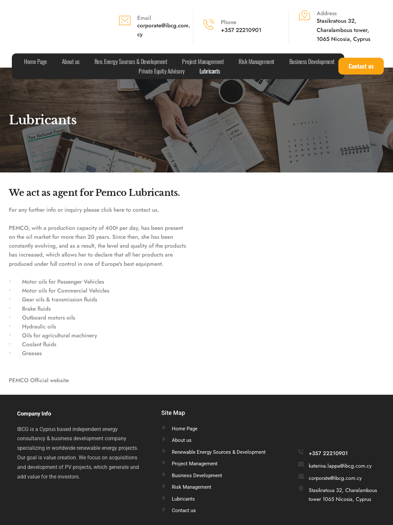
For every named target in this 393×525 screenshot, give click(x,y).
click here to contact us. (130, 210)
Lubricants (183, 499)
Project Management (195, 464)
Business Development (197, 476)
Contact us (184, 510)
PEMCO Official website (39, 380)
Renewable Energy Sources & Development (219, 452)
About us (182, 440)
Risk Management (191, 487)
